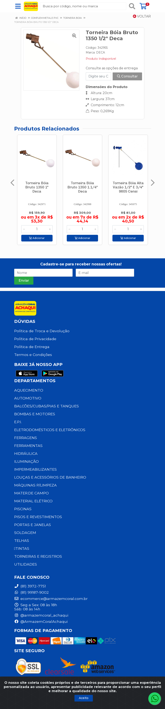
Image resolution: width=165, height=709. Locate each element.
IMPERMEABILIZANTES (35, 469)
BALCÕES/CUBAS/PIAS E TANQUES (46, 406)
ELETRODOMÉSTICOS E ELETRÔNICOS (49, 430)
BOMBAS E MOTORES (34, 414)
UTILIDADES (25, 564)
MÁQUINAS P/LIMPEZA (35, 485)
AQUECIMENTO (28, 390)
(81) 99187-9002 (31, 592)
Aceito (83, 698)
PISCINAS (22, 509)
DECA (100, 52)
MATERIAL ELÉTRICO (33, 501)
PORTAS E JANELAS (32, 524)
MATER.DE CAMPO (31, 493)
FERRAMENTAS (28, 445)
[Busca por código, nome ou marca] (83, 6)
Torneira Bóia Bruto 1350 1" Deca (37, 187)
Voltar (142, 16)
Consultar (127, 76)
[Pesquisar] (132, 6)
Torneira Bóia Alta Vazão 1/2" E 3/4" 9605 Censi (128, 187)
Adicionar (37, 238)
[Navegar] (12, 183)
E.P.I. (18, 422)
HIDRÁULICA (26, 453)
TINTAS (21, 548)
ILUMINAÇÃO (26, 461)
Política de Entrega (31, 347)
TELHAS (21, 540)
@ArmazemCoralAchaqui (41, 621)
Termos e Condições (33, 354)
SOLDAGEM (25, 532)
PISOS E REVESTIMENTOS (38, 517)
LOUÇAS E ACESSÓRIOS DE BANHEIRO (50, 477)
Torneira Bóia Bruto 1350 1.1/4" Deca (82, 187)
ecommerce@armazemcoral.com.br (51, 598)
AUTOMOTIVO (27, 398)
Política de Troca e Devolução (41, 331)
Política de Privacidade (35, 339)
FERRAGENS (25, 437)
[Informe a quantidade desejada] (37, 229)
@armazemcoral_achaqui (41, 615)
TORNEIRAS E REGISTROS (38, 556)
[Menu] (18, 6)
